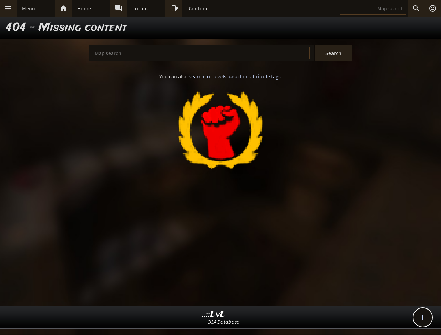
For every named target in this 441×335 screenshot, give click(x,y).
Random (197, 8)
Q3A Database (223, 321)
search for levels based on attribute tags (235, 76)
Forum (140, 8)
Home (84, 8)
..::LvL (214, 314)
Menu (28, 8)
